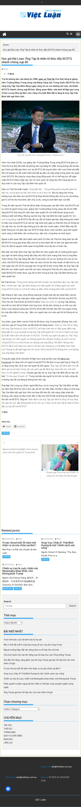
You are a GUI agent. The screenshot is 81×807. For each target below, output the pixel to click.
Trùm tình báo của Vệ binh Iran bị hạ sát (23, 639)
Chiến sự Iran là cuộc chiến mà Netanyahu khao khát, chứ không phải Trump (40, 678)
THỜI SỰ (5, 433)
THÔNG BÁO (10, 732)
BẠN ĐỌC (8, 739)
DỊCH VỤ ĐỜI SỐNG (13, 735)
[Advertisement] (41, 503)
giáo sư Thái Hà (46, 79)
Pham (6, 69)
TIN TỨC (8, 725)
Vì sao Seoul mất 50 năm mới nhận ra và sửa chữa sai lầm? (32, 668)
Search (7, 601)
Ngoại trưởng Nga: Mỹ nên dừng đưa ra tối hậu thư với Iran (31, 650)
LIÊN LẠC (8, 742)
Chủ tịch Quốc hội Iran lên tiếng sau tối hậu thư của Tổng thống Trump (37, 655)
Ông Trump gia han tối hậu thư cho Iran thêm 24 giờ (28, 692)
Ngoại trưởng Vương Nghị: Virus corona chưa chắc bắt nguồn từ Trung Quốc (21, 449)
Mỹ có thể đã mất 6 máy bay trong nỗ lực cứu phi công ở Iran (33, 644)
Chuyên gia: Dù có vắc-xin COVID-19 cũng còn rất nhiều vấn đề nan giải (60, 460)
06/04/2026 (9, 539)
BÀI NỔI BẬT (7, 588)
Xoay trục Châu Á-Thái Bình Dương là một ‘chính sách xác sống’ (34, 673)
